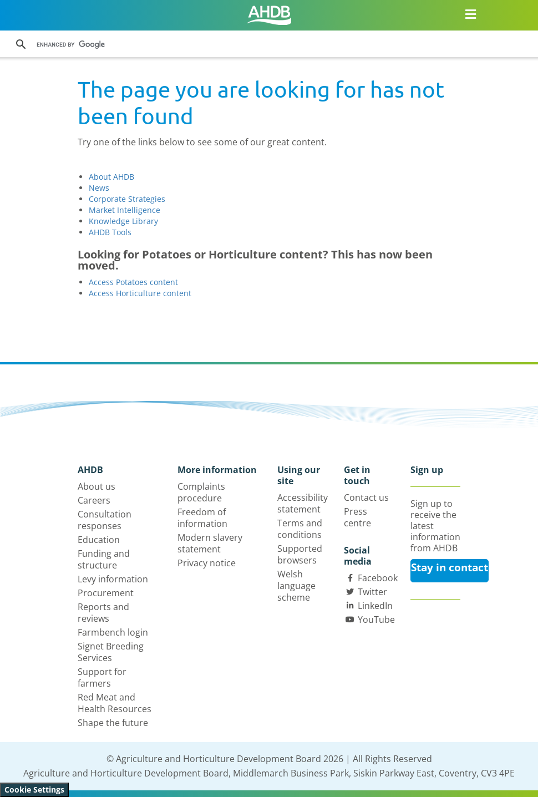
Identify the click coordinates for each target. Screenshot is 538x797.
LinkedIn (375, 606)
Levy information (113, 579)
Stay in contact (449, 567)
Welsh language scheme (296, 585)
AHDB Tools (110, 232)
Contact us (366, 497)
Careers (94, 500)
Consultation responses (104, 520)
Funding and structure (104, 559)
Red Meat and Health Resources (114, 703)
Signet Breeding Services (111, 652)
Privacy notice (206, 563)
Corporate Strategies (127, 199)
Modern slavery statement (209, 543)
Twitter (372, 592)
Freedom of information (202, 518)
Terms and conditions (299, 529)
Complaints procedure (201, 492)
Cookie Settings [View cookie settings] (34, 789)
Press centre (357, 517)
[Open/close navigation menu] (471, 14)
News (99, 187)
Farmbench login (113, 632)
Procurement (106, 593)
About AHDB (111, 176)
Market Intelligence (124, 210)
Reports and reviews (103, 613)
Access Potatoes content (133, 282)
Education (99, 540)
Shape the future (113, 723)
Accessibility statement (302, 503)
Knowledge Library (123, 221)
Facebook (378, 578)
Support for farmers (102, 677)
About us (96, 486)
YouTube (376, 619)
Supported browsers (299, 554)
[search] (182, 44)
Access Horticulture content (140, 293)
